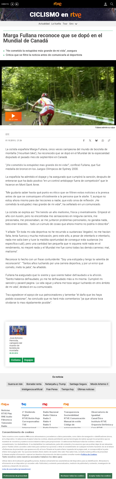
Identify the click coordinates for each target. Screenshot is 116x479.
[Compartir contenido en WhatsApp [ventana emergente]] (103, 139)
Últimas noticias (86, 389)
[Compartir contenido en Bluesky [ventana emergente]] (96, 139)
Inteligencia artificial (32, 389)
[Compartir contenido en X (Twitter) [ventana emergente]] (90, 139)
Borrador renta (34, 384)
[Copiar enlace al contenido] (109, 139)
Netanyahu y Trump (55, 384)
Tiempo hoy (67, 389)
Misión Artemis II (99, 384)
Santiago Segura (78, 384)
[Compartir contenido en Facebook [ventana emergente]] (84, 139)
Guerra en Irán (15, 384)
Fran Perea (51, 389)
